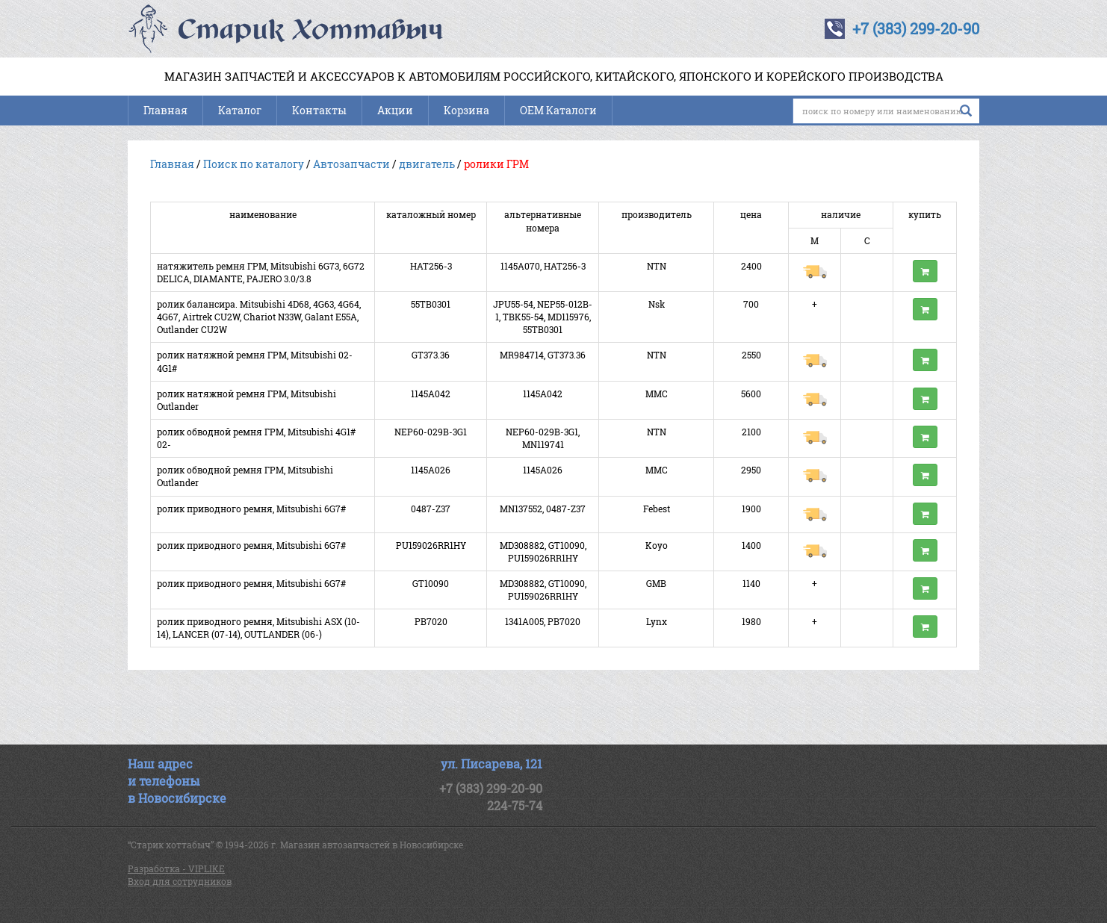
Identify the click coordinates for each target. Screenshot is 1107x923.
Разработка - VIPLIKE (176, 868)
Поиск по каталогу (253, 164)
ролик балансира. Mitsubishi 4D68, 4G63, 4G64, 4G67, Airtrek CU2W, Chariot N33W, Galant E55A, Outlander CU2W (259, 316)
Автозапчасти (351, 164)
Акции (395, 110)
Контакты (319, 110)
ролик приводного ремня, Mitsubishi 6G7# (251, 509)
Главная (165, 110)
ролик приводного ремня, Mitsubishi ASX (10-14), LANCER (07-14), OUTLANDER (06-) (258, 627)
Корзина (466, 110)
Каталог (239, 110)
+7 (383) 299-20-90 (915, 28)
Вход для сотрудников (180, 881)
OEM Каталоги (558, 110)
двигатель (427, 164)
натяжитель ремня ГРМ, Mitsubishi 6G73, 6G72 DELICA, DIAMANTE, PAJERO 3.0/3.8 (261, 272)
